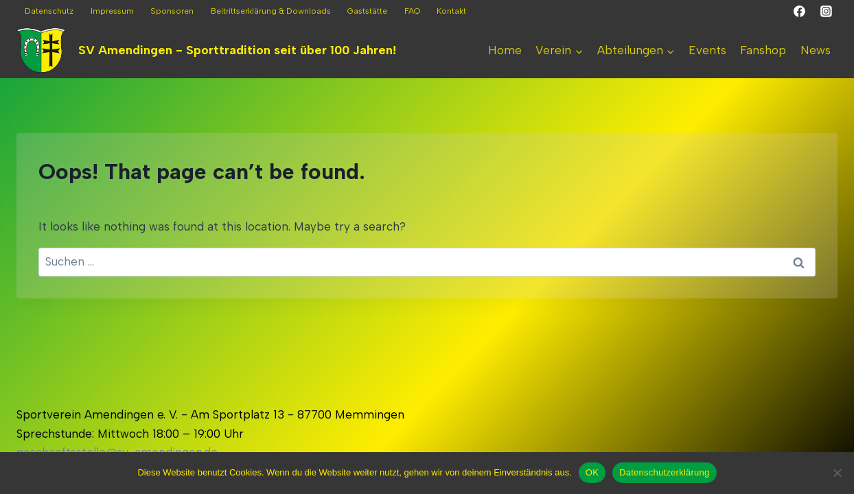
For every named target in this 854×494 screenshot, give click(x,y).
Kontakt (451, 11)
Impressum (112, 11)
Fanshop (763, 50)
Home (505, 50)
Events (707, 50)
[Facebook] (799, 11)
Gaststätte (367, 11)
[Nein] (837, 473)
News (815, 50)
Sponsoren (172, 11)
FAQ (412, 11)
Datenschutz (49, 11)
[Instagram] (826, 11)
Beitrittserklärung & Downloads (271, 11)
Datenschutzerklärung (664, 472)
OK (592, 472)
